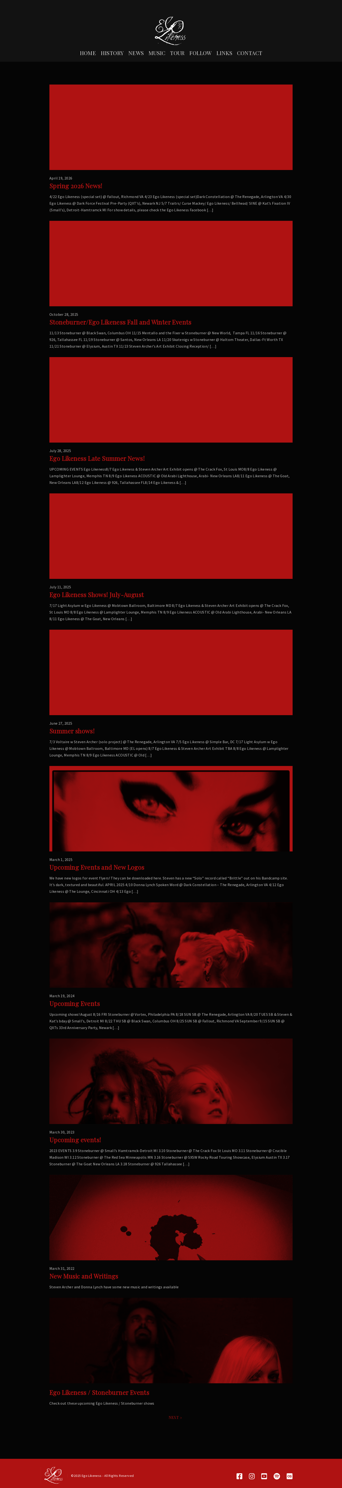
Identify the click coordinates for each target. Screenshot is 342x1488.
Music (157, 53)
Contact (249, 53)
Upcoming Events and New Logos (96, 867)
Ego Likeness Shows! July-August (96, 594)
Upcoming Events (74, 1003)
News (136, 53)
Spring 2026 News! (75, 186)
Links (224, 53)
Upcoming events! (75, 1140)
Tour (177, 53)
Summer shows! (72, 731)
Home (88, 53)
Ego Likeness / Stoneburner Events (99, 1392)
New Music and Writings (83, 1276)
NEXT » (175, 1417)
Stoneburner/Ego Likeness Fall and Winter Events (120, 322)
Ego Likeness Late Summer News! (97, 458)
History (112, 53)
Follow (200, 53)
